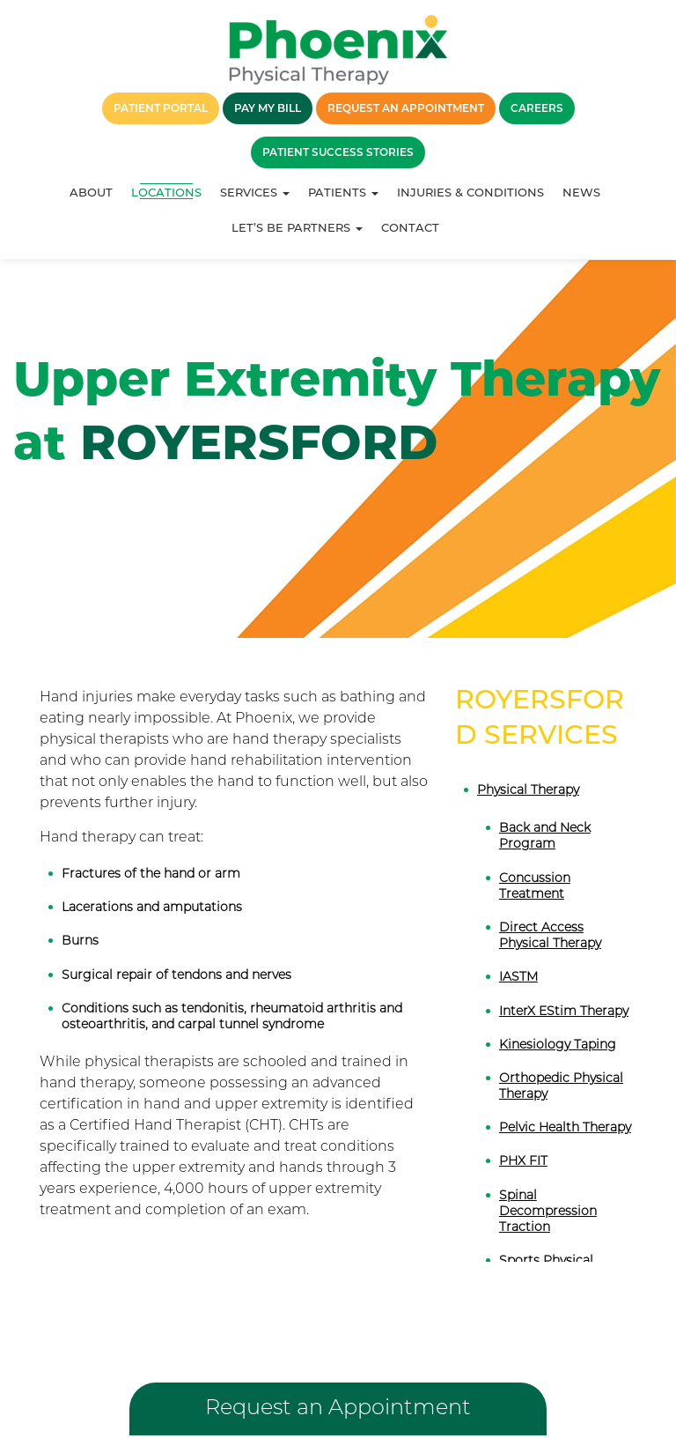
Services (255, 192)
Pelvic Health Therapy (565, 1127)
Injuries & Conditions (470, 192)
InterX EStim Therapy (563, 1011)
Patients (343, 192)
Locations (166, 192)
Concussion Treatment (534, 885)
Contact (410, 227)
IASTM (518, 976)
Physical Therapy (528, 789)
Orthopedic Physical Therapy (561, 1085)
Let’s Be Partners (297, 227)
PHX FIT (523, 1160)
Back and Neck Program (545, 835)
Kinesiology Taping (557, 1044)
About (91, 192)
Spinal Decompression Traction (548, 1210)
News (581, 192)
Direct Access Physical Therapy (550, 935)
